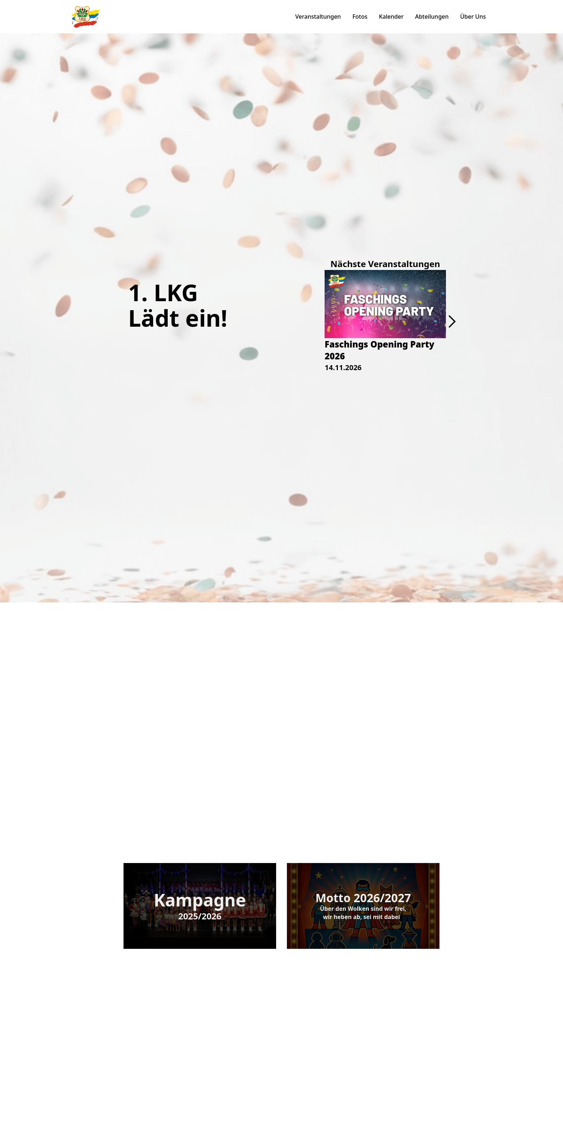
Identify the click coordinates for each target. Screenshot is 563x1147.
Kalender (391, 16)
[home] (85, 17)
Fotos (359, 16)
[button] (451, 321)
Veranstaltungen (318, 16)
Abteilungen (432, 16)
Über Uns (473, 16)
